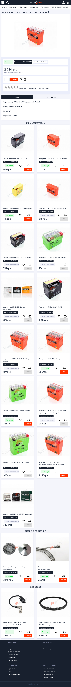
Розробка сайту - (35, 684)
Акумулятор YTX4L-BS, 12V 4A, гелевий (52, 258)
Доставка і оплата (14, 652)
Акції (9, 672)
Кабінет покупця (48, 669)
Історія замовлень (49, 672)
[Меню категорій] (3, 2)
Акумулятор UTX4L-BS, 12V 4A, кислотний (14, 308)
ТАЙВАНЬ (44, 62)
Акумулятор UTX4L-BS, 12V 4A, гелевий (17, 258)
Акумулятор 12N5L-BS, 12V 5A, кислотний (17, 514)
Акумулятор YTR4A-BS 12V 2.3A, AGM (16, 159)
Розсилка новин (48, 678)
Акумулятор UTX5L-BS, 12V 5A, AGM (51, 307)
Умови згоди (12, 658)
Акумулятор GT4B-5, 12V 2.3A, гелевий (52, 208)
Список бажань (48, 675)
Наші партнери (12, 661)
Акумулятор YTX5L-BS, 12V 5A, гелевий (52, 359)
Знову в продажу (35, 531)
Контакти (46, 646)
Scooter (35, 2)
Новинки (35, 587)
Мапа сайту (47, 649)
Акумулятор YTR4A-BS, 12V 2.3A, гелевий (53, 159)
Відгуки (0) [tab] (51, 97)
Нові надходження (14, 675)
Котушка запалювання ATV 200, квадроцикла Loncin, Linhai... (14, 624)
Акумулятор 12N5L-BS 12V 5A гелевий (16, 462)
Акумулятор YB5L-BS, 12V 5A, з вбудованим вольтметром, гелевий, (51, 463)
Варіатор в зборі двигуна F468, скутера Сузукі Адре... (17, 568)
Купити (14, 79)
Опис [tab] (17, 97)
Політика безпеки (13, 655)
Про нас (10, 646)
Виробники (11, 669)
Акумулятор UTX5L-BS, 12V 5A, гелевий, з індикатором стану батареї (53, 412)
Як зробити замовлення (15, 649)
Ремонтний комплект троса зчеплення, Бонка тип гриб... (53, 568)
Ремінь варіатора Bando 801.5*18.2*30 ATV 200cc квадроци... (52, 624)
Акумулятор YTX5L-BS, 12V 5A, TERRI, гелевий (16, 360)
